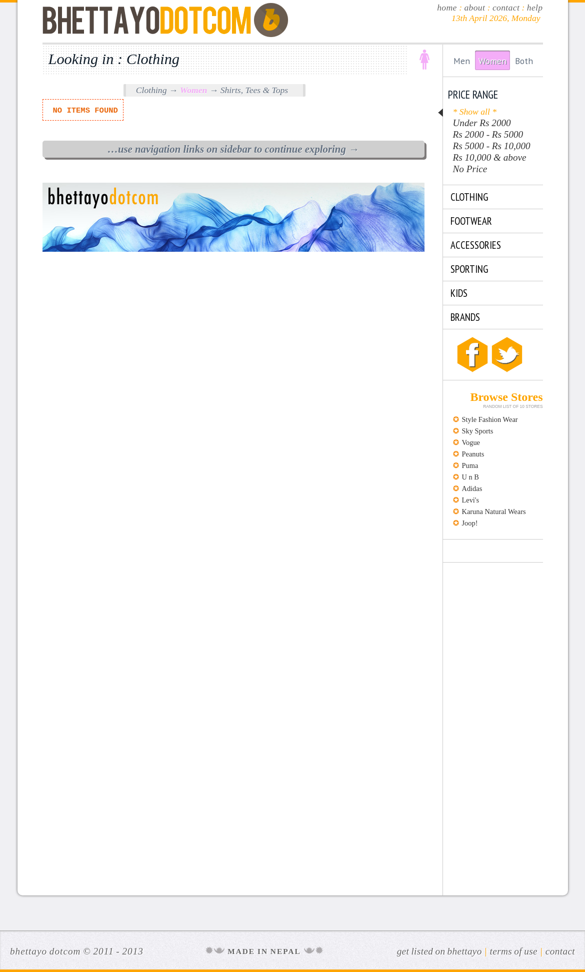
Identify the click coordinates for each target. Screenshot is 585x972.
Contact (560, 951)
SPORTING (469, 269)
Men (462, 61)
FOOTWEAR (471, 221)
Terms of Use (514, 951)
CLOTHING (469, 197)
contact (506, 8)
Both (524, 61)
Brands (465, 317)
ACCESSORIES (475, 245)
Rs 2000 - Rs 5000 (488, 134)
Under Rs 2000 (482, 123)
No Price (470, 169)
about (474, 8)
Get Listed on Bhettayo (439, 951)
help (535, 8)
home (447, 8)
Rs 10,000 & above (489, 157)
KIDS (459, 293)
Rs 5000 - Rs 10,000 (491, 146)
